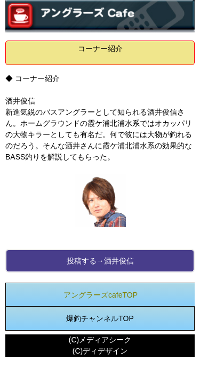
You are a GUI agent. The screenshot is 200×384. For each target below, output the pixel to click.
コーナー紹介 (100, 48)
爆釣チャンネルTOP (100, 318)
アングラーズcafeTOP (100, 295)
